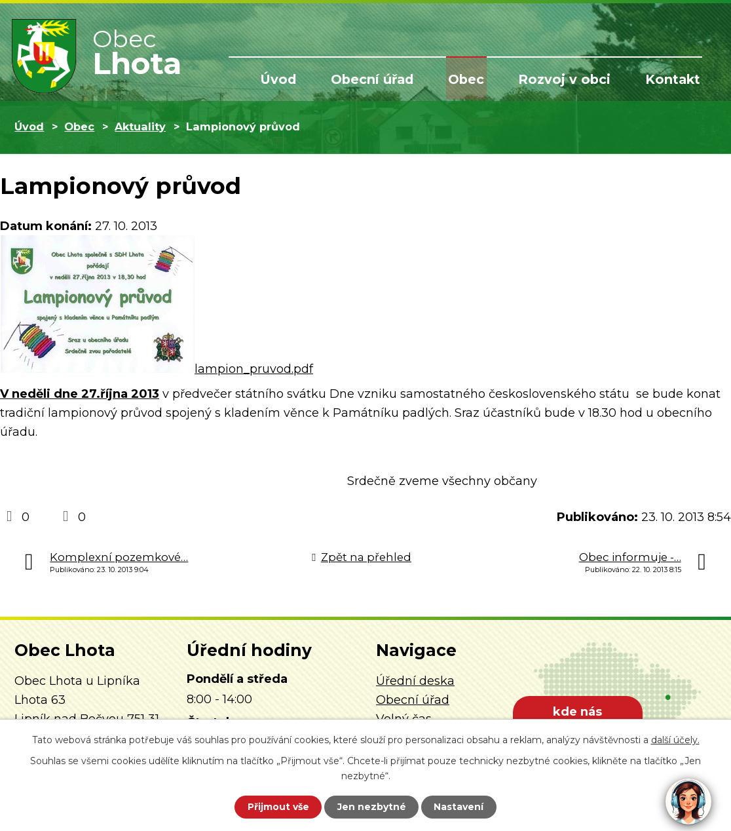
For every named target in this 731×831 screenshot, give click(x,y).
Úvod (294, 80)
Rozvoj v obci (569, 80)
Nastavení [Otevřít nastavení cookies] (461, 807)
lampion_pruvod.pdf (254, 369)
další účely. (675, 740)
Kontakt (674, 80)
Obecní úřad (385, 80)
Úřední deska (415, 681)
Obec (475, 80)
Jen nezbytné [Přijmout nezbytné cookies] (371, 807)
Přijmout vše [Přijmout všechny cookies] (276, 807)
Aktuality (140, 126)
